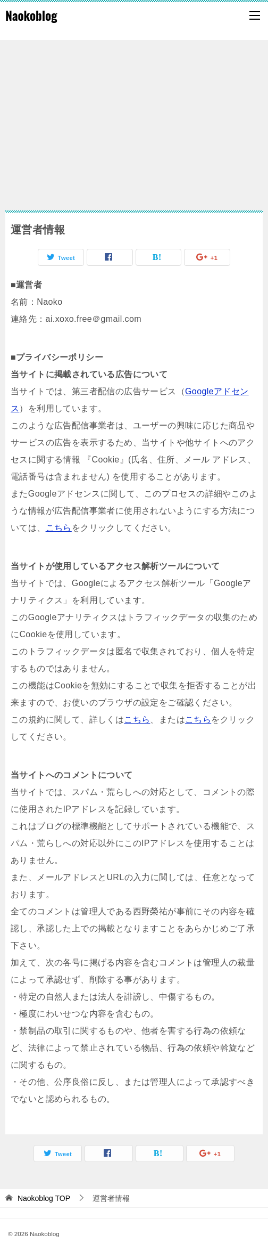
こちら (59, 527)
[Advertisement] (134, 119)
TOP (44, 1198)
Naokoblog (31, 15)
